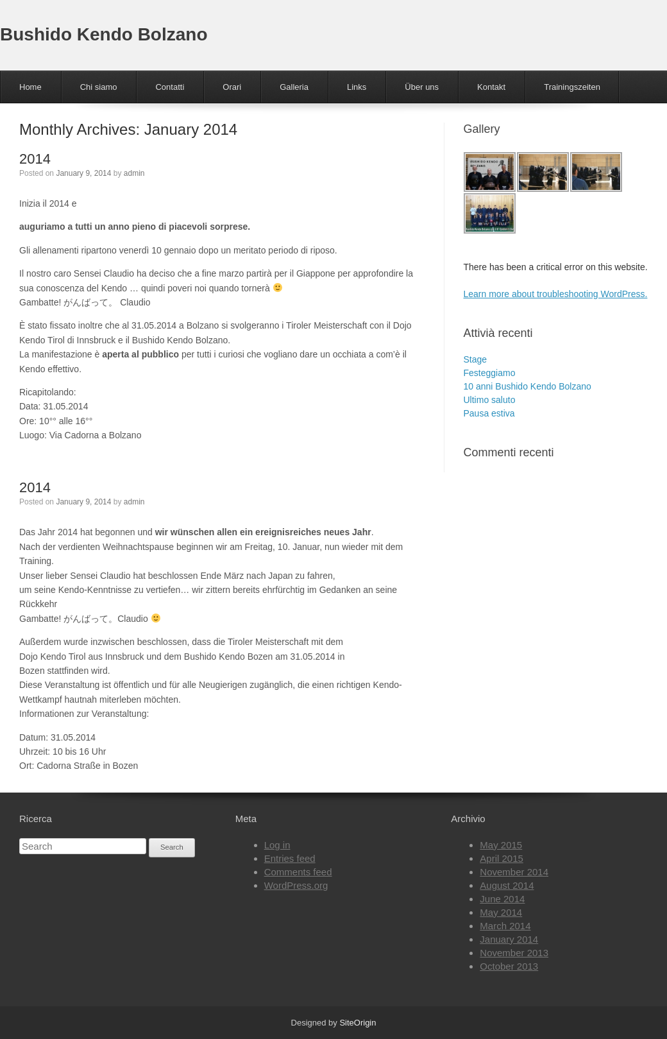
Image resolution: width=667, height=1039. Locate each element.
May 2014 (501, 912)
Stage (475, 359)
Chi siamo (98, 87)
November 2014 (514, 871)
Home (30, 87)
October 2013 (509, 966)
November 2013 (514, 952)
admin (134, 173)
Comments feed (298, 871)
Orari (232, 87)
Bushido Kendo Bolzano (104, 34)
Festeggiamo (490, 373)
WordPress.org (296, 885)
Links (356, 87)
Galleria (294, 87)
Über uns (422, 87)
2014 (35, 159)
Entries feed (290, 858)
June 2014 (502, 898)
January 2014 (509, 939)
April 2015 (501, 858)
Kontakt (491, 87)
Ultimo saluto (490, 400)
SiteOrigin (357, 1022)
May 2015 (501, 844)
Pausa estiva (489, 413)
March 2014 (505, 925)
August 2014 (507, 885)
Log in (277, 844)
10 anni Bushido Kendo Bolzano (527, 386)
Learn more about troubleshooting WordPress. (556, 294)
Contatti (169, 87)
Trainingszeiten (572, 87)
